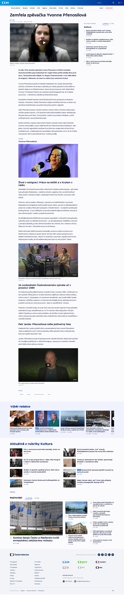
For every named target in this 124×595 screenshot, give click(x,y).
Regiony (44, 8)
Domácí (32, 8)
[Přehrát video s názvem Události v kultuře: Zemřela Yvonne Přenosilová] (44, 43)
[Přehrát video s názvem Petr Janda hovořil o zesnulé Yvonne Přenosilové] (48, 365)
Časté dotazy (38, 581)
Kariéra (37, 576)
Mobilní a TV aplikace (16, 581)
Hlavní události (15, 8)
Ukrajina (25, 8)
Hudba (28, 394)
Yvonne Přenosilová (39, 394)
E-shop (12, 579)
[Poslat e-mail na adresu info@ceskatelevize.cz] (82, 582)
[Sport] (101, 8)
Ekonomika (53, 8)
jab (11, 20)
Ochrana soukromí (31, 591)
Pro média (38, 562)
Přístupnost (41, 591)
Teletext (12, 570)
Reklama (37, 565)
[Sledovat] (109, 8)
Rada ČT (37, 573)
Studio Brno (38, 568)
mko (13, 20)
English (23, 591)
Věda (66, 8)
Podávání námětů (40, 579)
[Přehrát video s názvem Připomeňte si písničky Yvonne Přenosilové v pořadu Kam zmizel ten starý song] (48, 260)
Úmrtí (49, 394)
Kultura (73, 8)
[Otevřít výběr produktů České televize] (120, 2)
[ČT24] (5, 3)
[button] (44, 42)
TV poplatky (13, 568)
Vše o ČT (12, 584)
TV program (13, 562)
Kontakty (37, 584)
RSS (113, 591)
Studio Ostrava (39, 570)
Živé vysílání (13, 565)
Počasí (61, 8)
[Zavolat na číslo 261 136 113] (67, 582)
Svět (38, 8)
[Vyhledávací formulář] (106, 2)
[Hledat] (113, 2)
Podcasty (80, 8)
